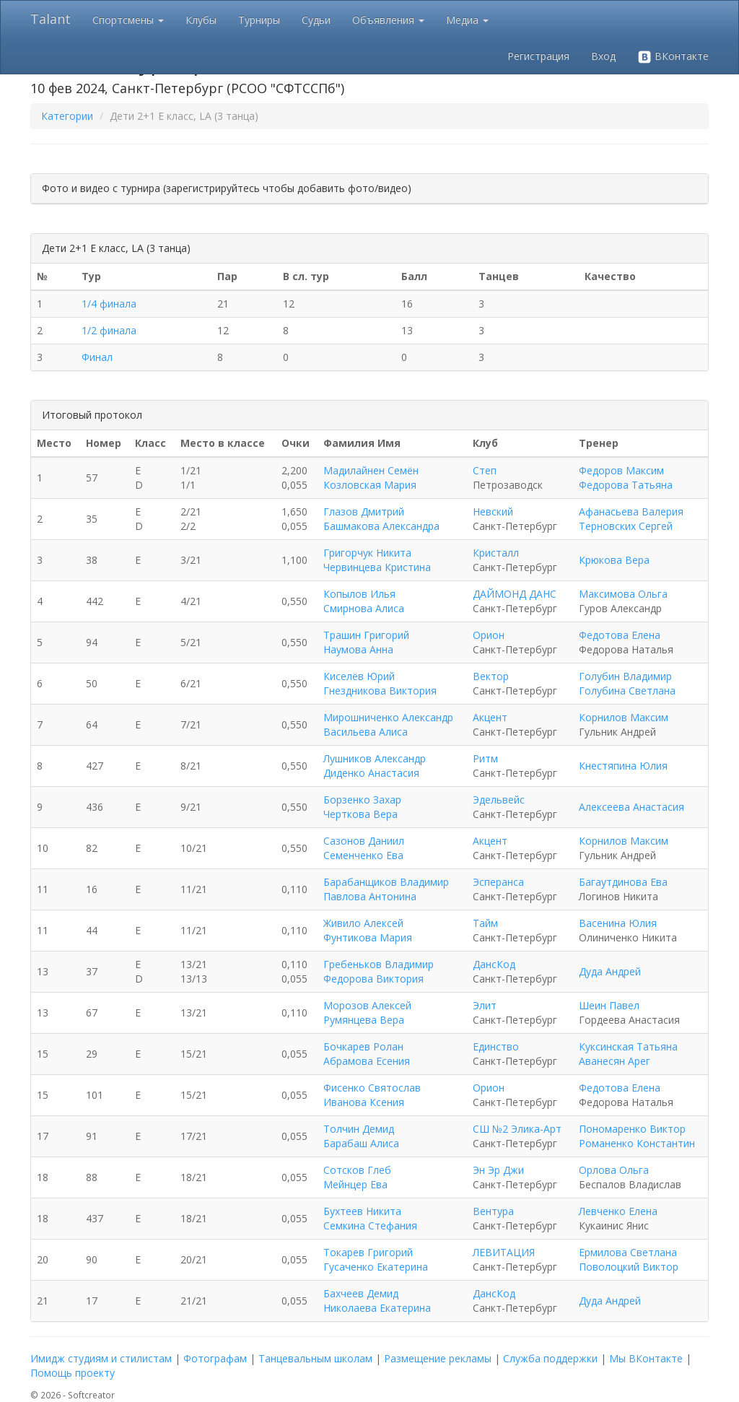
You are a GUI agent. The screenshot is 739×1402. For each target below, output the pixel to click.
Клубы (201, 20)
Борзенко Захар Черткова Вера (362, 807)
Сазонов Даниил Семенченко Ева (363, 848)
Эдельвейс (499, 799)
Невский (493, 511)
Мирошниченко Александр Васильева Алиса (388, 724)
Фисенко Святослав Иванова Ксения (372, 1095)
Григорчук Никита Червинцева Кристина (377, 560)
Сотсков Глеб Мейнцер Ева (357, 1177)
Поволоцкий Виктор (628, 1266)
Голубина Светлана (627, 690)
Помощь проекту (72, 1373)
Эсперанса (498, 882)
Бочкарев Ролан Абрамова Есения (366, 1054)
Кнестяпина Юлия (623, 765)
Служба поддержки (550, 1358)
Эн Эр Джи (498, 1170)
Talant (50, 18)
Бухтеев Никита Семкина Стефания (370, 1218)
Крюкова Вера (614, 560)
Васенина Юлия (618, 923)
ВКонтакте (673, 56)
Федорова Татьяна (626, 485)
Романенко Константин (637, 1143)
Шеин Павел (609, 1005)
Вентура (493, 1211)
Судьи (316, 20)
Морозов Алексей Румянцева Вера (367, 1012)
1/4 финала (109, 303)
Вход (603, 56)
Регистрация (538, 56)
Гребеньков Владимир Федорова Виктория (378, 971)
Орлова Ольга (614, 1170)
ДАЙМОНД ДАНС (514, 594)
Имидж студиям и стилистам (101, 1358)
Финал (97, 357)
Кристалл (496, 553)
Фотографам (215, 1358)
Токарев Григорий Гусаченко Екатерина (375, 1259)
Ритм (485, 758)
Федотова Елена (619, 635)
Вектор (491, 676)
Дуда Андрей (610, 971)
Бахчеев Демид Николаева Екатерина (377, 1300)
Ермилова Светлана (628, 1252)
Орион (488, 635)
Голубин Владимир (625, 676)
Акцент (490, 717)
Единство (496, 1046)
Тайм (485, 923)
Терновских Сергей (626, 526)
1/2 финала (109, 330)
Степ (485, 470)
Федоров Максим (621, 470)
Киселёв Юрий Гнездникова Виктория (380, 683)
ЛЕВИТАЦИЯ (504, 1252)
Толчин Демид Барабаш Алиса (361, 1136)
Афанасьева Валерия (631, 511)
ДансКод (494, 964)
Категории (67, 116)
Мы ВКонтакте (646, 1358)
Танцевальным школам (315, 1358)
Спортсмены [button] (128, 20)
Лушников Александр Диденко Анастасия (374, 766)
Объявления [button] (388, 20)
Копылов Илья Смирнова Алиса (363, 601)
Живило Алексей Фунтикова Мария (367, 930)
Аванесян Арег (614, 1061)
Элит (485, 1005)
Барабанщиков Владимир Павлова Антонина (386, 889)
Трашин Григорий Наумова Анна (366, 642)
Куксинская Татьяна (628, 1046)
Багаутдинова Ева (623, 882)
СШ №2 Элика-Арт (517, 1129)
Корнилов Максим (623, 717)
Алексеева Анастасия (631, 807)
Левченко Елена (618, 1211)
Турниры (259, 20)
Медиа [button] (467, 20)
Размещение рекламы (437, 1358)
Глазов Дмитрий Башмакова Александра (381, 519)
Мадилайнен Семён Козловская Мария (371, 477)
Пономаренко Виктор (632, 1129)
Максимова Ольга (623, 594)
